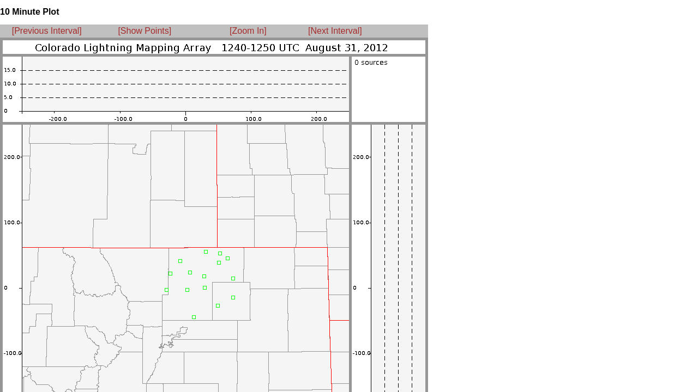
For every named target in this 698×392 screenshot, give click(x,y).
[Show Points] (144, 30)
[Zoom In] (248, 30)
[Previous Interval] (47, 30)
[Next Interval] (335, 30)
